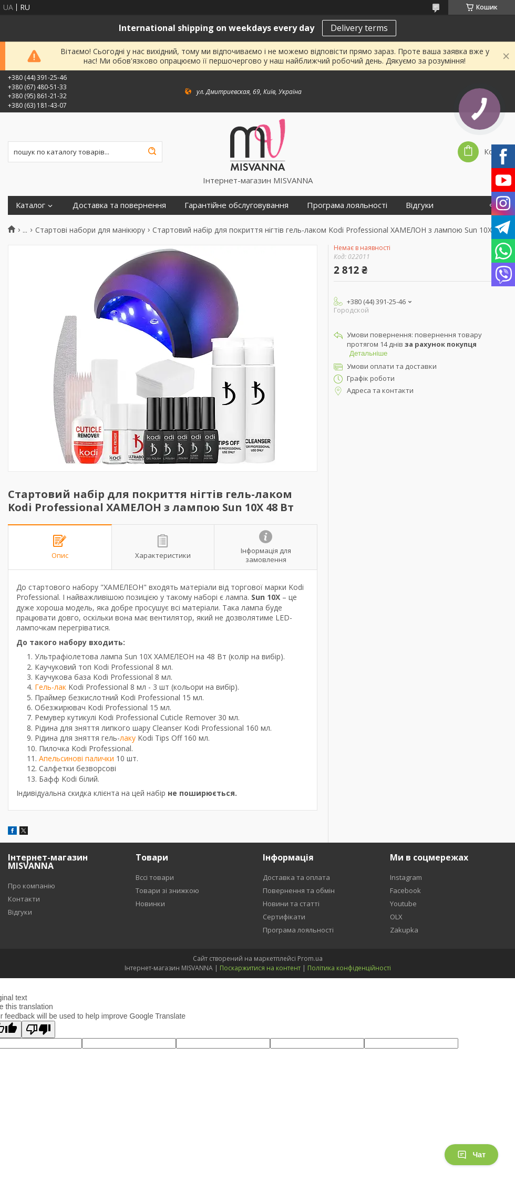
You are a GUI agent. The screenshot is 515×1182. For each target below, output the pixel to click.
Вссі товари (155, 877)
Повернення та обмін (299, 890)
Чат (471, 1154)
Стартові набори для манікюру (90, 230)
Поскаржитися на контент (260, 967)
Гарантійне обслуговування (236, 205)
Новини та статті (291, 903)
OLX (396, 916)
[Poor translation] (38, 1029)
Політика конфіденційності (349, 967)
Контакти (24, 899)
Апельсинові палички (76, 758)
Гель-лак (50, 687)
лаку (128, 738)
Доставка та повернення (119, 205)
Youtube (403, 903)
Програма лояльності (347, 205)
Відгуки (420, 205)
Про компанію (31, 885)
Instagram (406, 877)
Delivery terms (359, 28)
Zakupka (404, 930)
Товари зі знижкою (167, 890)
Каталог (30, 205)
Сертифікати (284, 916)
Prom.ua (310, 958)
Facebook (405, 890)
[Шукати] (151, 151)
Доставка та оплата (296, 877)
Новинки (150, 903)
